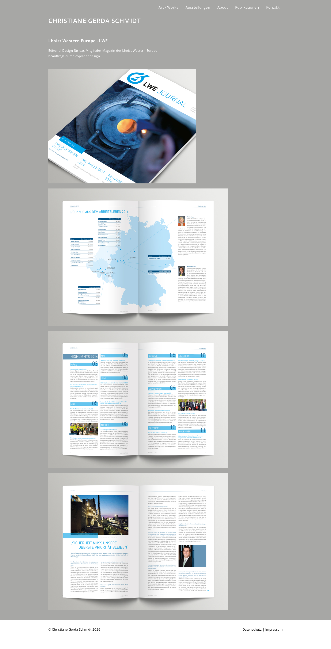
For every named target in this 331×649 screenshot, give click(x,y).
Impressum (274, 629)
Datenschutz (252, 629)
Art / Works (168, 7)
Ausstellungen (198, 7)
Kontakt (273, 7)
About (222, 7)
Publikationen (247, 7)
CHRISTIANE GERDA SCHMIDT (94, 20)
